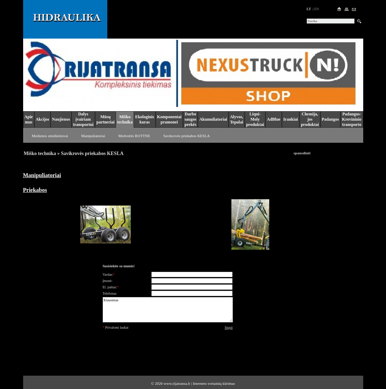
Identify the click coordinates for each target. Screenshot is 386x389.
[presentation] (167, 346)
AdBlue (273, 119)
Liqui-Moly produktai (255, 119)
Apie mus (29, 119)
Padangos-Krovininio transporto (351, 119)
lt (309, 9)
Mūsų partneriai (105, 119)
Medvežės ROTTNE (134, 136)
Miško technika (125, 119)
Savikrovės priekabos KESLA (186, 136)
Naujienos (61, 119)
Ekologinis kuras (144, 119)
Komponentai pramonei (169, 119)
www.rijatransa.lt (177, 383)
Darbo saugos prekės (190, 119)
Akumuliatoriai (213, 119)
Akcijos (42, 119)
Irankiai (290, 119)
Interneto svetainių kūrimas (214, 383)
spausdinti (301, 153)
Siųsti (229, 327)
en (316, 9)
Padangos (330, 119)
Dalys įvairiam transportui (83, 119)
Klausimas (168, 309)
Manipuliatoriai (93, 136)
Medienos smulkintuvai (50, 136)
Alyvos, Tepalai (236, 119)
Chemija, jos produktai (310, 119)
